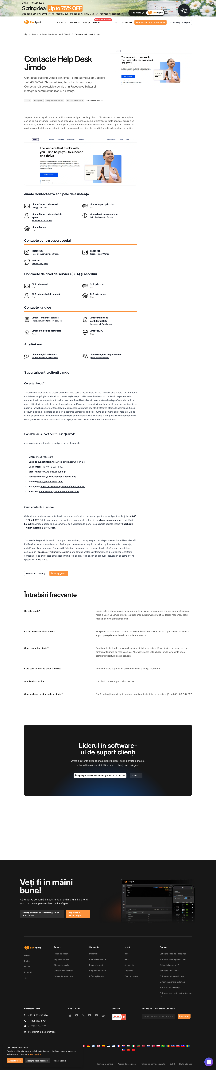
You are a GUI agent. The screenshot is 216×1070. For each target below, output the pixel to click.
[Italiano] (133, 1046)
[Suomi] (113, 1046)
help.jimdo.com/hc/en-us (101, 217)
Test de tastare (131, 976)
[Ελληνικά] (93, 1046)
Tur (25, 978)
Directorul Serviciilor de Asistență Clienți (51, 34)
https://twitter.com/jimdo (50, 481)
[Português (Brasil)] (163, 1046)
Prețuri (27, 961)
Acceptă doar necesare (37, 1061)
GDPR (172, 1064)
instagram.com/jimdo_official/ (45, 254)
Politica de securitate (127, 1064)
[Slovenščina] (183, 1046)
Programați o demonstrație (74, 914)
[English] (98, 1046)
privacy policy (34, 1054)
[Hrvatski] (123, 1046)
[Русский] (173, 1046)
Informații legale (96, 976)
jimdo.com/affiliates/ (99, 357)
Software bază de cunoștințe (173, 954)
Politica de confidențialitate (153, 1064)
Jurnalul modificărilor (63, 970)
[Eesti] (108, 1046)
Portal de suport (61, 954)
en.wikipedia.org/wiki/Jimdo (45, 357)
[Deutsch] (88, 1046)
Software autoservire (169, 970)
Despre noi (94, 954)
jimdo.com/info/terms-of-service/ (47, 321)
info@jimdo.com (84, 77)
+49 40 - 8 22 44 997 (42, 220)
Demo (136, 775)
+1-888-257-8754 (37, 1020)
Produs (61, 22)
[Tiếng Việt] (128, 1050)
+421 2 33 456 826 (38, 1015)
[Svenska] (188, 1046)
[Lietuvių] (138, 1046)
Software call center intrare (172, 976)
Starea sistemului (61, 965)
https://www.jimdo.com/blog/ (50, 471)
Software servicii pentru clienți (173, 959)
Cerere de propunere (63, 976)
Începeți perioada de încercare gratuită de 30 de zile (100, 775)
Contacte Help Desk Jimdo (87, 34)
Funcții (27, 966)
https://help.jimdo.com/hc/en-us (67, 461)
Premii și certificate (97, 959)
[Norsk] (153, 1046)
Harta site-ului (185, 1064)
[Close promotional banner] (211, 4)
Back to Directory (35, 573)
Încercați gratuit (58, 573)
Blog (127, 954)
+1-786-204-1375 (37, 1026)
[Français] (118, 1046)
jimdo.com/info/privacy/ (101, 324)
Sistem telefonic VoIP (169, 965)
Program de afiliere (97, 970)
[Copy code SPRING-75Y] (97, 13)
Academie (129, 965)
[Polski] (158, 1046)
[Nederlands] (148, 1046)
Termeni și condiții (105, 1064)
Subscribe (184, 1016)
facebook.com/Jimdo (99, 254)
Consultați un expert (180, 22)
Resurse (75, 22)
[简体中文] (133, 1050)
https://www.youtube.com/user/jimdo (59, 491)
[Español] (103, 1046)
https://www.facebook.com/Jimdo (58, 476)
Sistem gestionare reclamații (172, 982)
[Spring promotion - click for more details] (108, 8)
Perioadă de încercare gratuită (150, 22)
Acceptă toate (14, 1061)
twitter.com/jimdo (40, 263)
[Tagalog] (123, 1050)
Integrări (28, 972)
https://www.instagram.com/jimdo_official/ (62, 486)
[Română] (168, 1046)
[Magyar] (128, 1046)
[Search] (117, 22)
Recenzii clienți (96, 965)
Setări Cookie (59, 1061)
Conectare (127, 22)
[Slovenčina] (178, 1046)
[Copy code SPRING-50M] (49, 13)
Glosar (127, 959)
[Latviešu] (143, 1046)
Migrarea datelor (61, 959)
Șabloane (129, 970)
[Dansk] (83, 1046)
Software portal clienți (169, 987)
